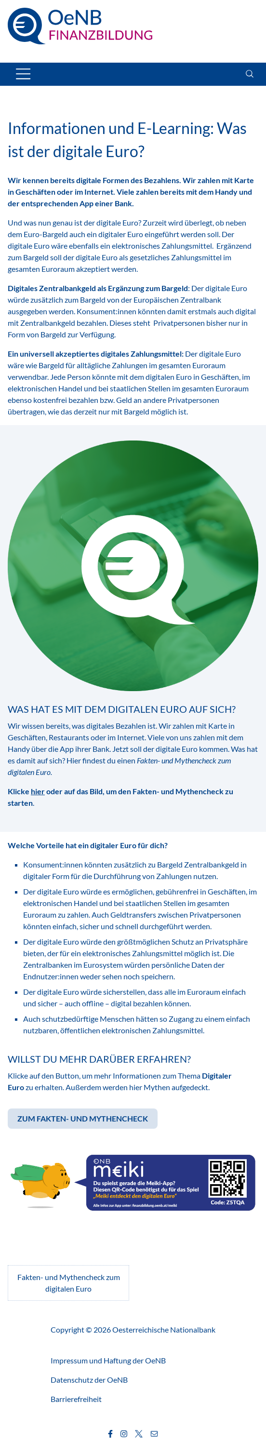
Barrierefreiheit (76, 1398)
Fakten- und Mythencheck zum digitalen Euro (68, 1282)
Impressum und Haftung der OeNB (108, 1360)
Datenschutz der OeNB (89, 1379)
